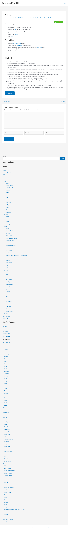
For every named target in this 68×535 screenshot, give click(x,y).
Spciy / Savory (9, 262)
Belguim (6, 347)
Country (6, 181)
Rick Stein (8, 306)
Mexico (7, 207)
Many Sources (7, 444)
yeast (15, 32)
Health (7, 480)
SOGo (4, 174)
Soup (7, 265)
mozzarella (19, 45)
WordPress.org (6, 336)
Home (4, 170)
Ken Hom (8, 291)
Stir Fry (6, 514)
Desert (7, 216)
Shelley (7, 308)
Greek (5, 361)
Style (5, 226)
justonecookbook (8, 439)
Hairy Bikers (9, 279)
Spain (5, 388)
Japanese (8, 202)
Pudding (8, 224)
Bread (7, 228)
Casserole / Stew (10, 240)
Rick (7, 304)
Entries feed (5, 331)
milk (15, 29)
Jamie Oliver (9, 286)
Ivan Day (8, 281)
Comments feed (6, 333)
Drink (5, 478)
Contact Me (5, 318)
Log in (4, 328)
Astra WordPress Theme (45, 528)
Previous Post (6, 101)
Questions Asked (7, 415)
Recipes (5, 177)
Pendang (8, 248)
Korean (6, 376)
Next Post (63, 101)
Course (6, 214)
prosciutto (39, 47)
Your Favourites (6, 316)
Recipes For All (10, 3)
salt (12, 36)
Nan (7, 296)
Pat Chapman (9, 301)
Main (28, 17)
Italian (25, 17)
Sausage (8, 260)
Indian (7, 197)
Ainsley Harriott (9, 272)
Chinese (8, 183)
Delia (7, 274)
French (7, 192)
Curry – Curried (9, 235)
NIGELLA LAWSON (10, 299)
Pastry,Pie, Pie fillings (11, 245)
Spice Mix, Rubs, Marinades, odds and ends (16, 255)
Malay (7, 204)
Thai (5, 390)
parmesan (18, 50)
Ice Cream (8, 233)
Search (4, 156)
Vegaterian (5, 521)
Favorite (9, 93)
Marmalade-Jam (10, 243)
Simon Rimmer (40, 17)
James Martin (9, 284)
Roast (7, 252)
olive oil (16, 34)
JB (6, 289)
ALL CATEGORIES (19, 17)
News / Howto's (6, 410)
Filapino (8, 190)
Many (5, 381)
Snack (45, 17)
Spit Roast (6, 512)
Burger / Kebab (9, 230)
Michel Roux (9, 294)
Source (6, 270)
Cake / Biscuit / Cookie (11, 238)
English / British (10, 185)
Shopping (5, 417)
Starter (6, 405)
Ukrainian (8, 209)
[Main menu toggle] (64, 3)
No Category (7, 313)
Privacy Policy (7, 172)
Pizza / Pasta (33, 17)
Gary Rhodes (9, 277)
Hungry (7, 195)
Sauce (7, 257)
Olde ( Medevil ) (11, 187)
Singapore (8, 212)
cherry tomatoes (17, 43)
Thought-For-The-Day (8, 519)
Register (5, 326)
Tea (7, 267)
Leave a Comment (9, 17)
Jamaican (6, 371)
